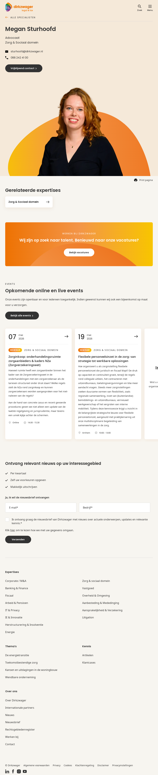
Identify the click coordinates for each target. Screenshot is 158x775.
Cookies (68, 765)
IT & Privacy (12, 610)
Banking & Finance (16, 588)
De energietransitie (17, 655)
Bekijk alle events (22, 315)
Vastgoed (88, 588)
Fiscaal (9, 595)
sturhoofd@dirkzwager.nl (24, 51)
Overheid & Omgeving (96, 595)
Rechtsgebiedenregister (20, 729)
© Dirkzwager (12, 765)
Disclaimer (103, 765)
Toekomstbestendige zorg (21, 662)
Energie (10, 632)
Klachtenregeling (84, 765)
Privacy (56, 765)
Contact (10, 744)
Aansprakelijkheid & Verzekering (102, 610)
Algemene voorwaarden (36, 765)
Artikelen (87, 655)
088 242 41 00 (16, 57)
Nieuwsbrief (12, 722)
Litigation (88, 617)
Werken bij (11, 737)
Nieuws (9, 715)
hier (12, 530)
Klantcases (88, 662)
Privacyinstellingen (122, 765)
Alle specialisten (20, 17)
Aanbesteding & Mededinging (100, 603)
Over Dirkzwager (15, 700)
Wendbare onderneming (20, 677)
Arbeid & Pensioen (16, 603)
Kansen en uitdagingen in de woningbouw (31, 670)
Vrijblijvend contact (24, 68)
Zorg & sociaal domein (96, 581)
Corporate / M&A (15, 581)
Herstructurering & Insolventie (24, 625)
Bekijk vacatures (79, 252)
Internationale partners (19, 707)
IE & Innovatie (13, 617)
